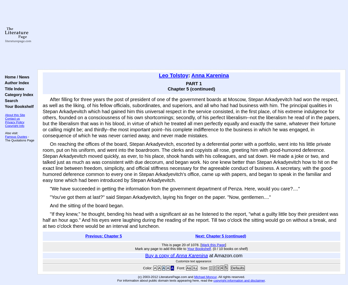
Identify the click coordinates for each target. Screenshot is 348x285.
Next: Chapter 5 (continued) (221, 236)
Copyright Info (14, 126)
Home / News (16, 77)
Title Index (13, 89)
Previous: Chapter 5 (103, 236)
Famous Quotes (16, 137)
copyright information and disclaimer (239, 280)
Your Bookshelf (18, 106)
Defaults (237, 268)
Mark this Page (213, 245)
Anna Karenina (210, 75)
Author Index (16, 83)
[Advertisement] (191, 35)
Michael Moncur (205, 277)
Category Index (18, 94)
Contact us (12, 118)
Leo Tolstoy (173, 75)
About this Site (15, 115)
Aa (189, 268)
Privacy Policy (14, 122)
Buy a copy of (176, 255)
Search (10, 100)
